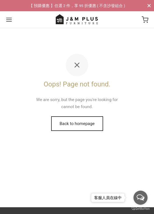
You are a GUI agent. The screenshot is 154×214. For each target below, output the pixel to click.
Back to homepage (77, 123)
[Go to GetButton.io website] (141, 208)
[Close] (149, 5)
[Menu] (9, 20)
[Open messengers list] (140, 198)
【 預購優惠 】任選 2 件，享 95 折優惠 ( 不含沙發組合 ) (77, 5)
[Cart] (145, 19)
